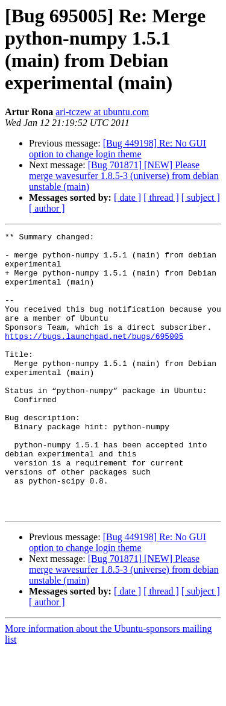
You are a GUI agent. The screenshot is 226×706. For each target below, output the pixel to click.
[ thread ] (161, 197)
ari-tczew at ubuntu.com (102, 112)
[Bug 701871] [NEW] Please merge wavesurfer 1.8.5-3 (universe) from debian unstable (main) (124, 176)
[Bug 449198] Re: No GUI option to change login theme (117, 148)
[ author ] (47, 208)
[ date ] (127, 197)
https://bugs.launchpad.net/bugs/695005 (94, 357)
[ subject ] (200, 197)
